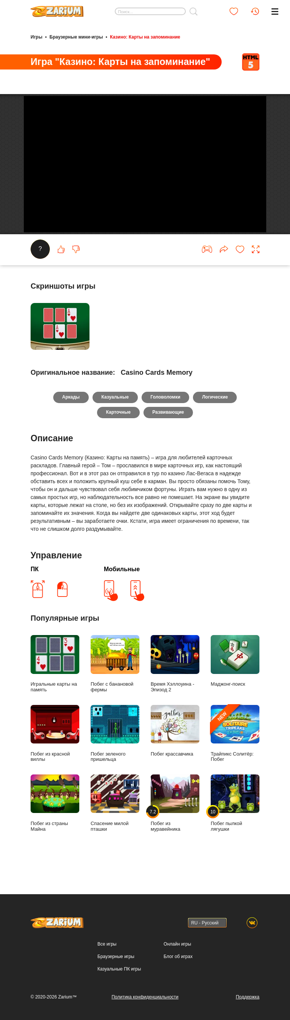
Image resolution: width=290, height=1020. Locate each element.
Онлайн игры (177, 944)
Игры (36, 37)
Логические (215, 415)
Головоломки (165, 415)
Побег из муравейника (175, 821)
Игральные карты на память (55, 682)
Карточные (118, 430)
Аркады (71, 415)
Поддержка (247, 997)
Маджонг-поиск (235, 679)
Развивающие (168, 430)
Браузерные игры (115, 956)
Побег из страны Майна (55, 821)
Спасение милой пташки (115, 821)
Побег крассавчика (175, 749)
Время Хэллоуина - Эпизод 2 (175, 682)
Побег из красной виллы (55, 751)
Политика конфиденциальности (144, 997)
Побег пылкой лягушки (235, 821)
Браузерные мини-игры (76, 37)
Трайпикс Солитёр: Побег (235, 751)
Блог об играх (178, 956)
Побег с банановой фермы (115, 682)
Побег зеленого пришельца (115, 751)
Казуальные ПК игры (119, 969)
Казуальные (114, 415)
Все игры (106, 944)
